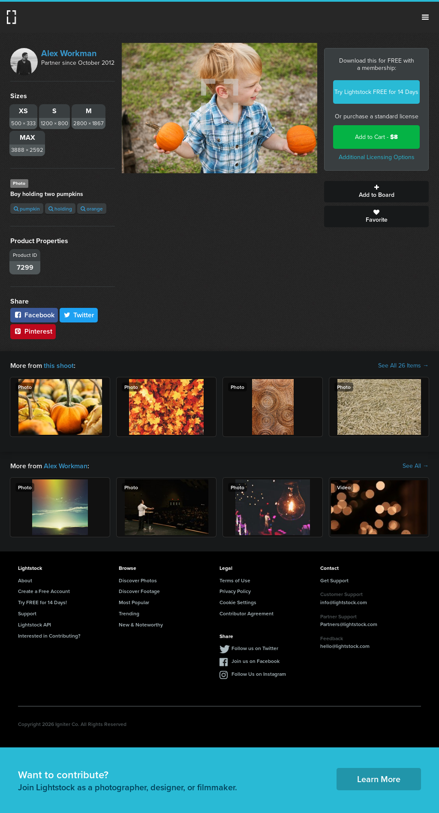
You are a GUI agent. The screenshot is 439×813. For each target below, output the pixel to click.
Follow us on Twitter (255, 648)
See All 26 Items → (403, 365)
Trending (129, 613)
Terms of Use (235, 580)
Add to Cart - (376, 137)
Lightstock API (34, 624)
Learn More (378, 779)
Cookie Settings (238, 602)
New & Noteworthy (141, 624)
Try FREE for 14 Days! (42, 602)
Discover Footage (139, 591)
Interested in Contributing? (49, 635)
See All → (416, 466)
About (25, 580)
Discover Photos (138, 580)
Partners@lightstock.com (348, 624)
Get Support (334, 580)
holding (60, 208)
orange (92, 208)
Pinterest (33, 331)
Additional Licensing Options (377, 157)
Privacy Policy (235, 591)
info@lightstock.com (343, 602)
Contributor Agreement (247, 613)
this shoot (59, 365)
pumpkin (27, 208)
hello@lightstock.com (345, 646)
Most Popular (134, 602)
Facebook (34, 315)
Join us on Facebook (256, 661)
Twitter (79, 315)
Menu (425, 17)
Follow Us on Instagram (259, 674)
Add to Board (376, 191)
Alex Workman (69, 53)
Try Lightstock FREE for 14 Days (376, 91)
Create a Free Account (44, 591)
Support (27, 613)
